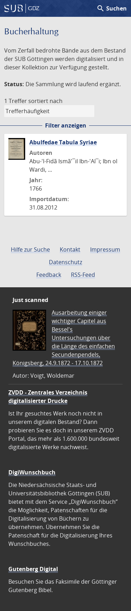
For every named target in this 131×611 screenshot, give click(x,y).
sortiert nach (45, 101)
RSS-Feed (83, 275)
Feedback (48, 275)
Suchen (111, 8)
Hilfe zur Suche (30, 249)
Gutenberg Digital (33, 569)
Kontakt (70, 249)
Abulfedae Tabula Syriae (63, 142)
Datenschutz (65, 262)
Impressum (105, 249)
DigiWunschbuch (32, 472)
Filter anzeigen (65, 125)
